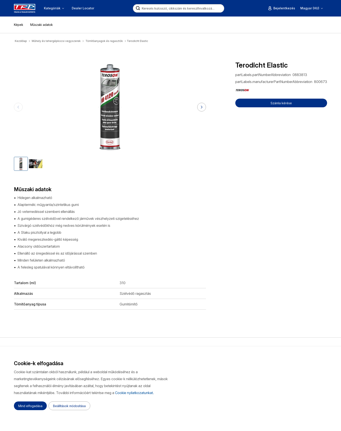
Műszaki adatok (41, 25)
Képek (18, 25)
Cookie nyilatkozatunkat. (134, 393)
